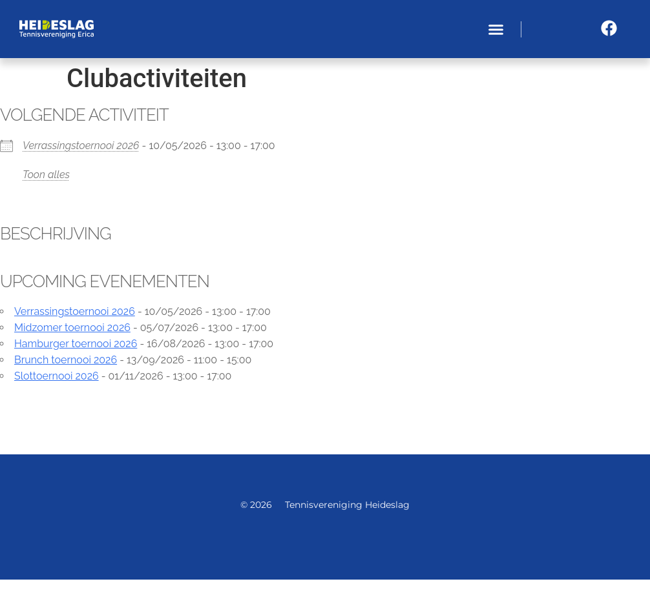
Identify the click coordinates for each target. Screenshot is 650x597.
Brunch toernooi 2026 (65, 360)
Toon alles (46, 174)
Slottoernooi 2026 (56, 376)
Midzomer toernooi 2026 (72, 327)
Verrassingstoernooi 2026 (81, 145)
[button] (495, 29)
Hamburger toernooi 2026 (75, 344)
